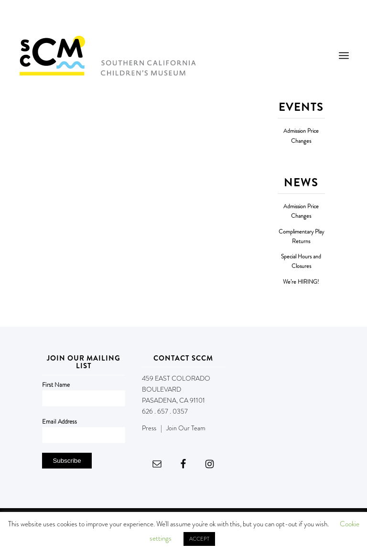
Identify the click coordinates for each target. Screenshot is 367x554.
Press (149, 428)
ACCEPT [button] (199, 539)
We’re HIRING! (301, 282)
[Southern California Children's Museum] (107, 55)
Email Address (59, 421)
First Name (56, 384)
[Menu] (344, 55)
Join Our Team (185, 428)
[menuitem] (344, 55)
